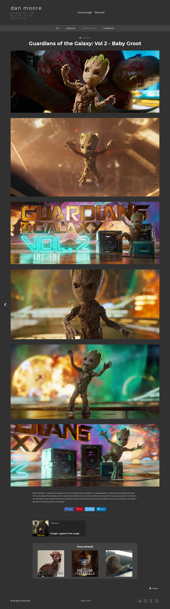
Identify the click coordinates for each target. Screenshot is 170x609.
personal (70, 28)
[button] (153, 588)
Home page (85, 12)
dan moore (26, 8)
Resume (100, 12)
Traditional (108, 28)
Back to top (86, 601)
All (57, 28)
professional (89, 28)
